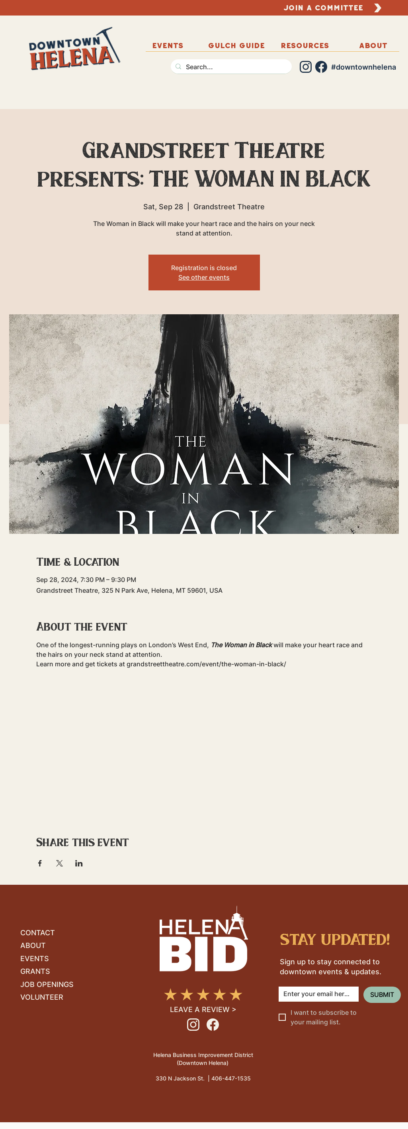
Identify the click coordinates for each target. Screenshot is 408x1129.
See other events (204, 277)
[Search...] (230, 66)
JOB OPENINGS (47, 984)
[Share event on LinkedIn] (79, 863)
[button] (373, 45)
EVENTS (34, 958)
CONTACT (37, 933)
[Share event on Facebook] (40, 863)
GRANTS (35, 971)
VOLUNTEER (41, 997)
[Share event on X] (59, 863)
